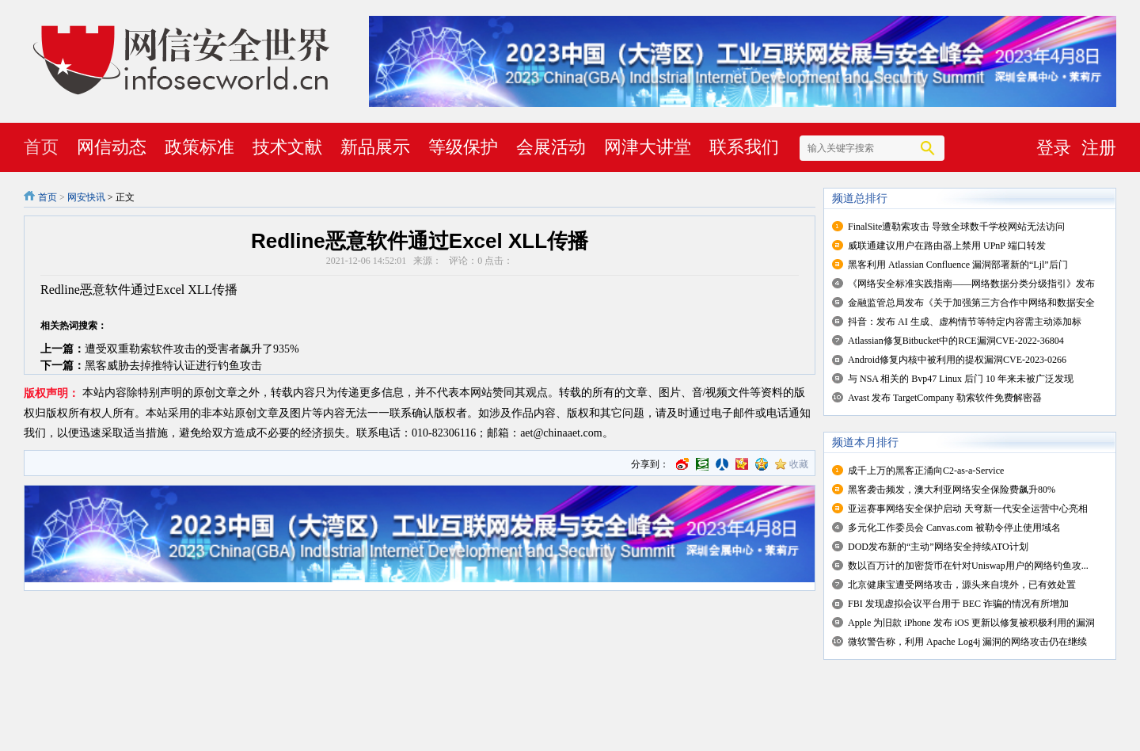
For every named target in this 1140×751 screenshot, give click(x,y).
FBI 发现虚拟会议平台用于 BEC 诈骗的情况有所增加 (958, 603)
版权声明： (51, 393)
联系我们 (744, 147)
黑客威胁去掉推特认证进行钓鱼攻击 (173, 366)
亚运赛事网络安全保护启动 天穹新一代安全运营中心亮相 (968, 508)
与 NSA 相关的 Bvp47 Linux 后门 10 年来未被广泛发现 (961, 378)
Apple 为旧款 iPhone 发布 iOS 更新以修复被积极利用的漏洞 (971, 622)
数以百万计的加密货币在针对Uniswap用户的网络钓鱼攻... (968, 565)
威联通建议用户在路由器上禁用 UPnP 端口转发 (947, 245)
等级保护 (463, 147)
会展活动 (551, 147)
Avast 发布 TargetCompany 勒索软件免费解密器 (945, 397)
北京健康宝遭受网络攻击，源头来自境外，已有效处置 (962, 584)
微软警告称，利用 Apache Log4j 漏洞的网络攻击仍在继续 (967, 641)
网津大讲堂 (647, 147)
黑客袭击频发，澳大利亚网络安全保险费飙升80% (951, 489)
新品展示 (375, 147)
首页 (41, 147)
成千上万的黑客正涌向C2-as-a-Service (926, 470)
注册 (1098, 148)
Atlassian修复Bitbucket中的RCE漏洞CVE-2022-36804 (956, 340)
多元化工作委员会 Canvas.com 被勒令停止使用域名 (954, 527)
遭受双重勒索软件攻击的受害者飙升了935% (192, 349)
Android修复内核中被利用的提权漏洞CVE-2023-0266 (957, 359)
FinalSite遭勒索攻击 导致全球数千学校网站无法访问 (956, 226)
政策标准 (199, 147)
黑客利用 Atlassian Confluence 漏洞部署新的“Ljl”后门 (958, 264)
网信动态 (111, 147)
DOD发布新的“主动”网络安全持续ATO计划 (938, 546)
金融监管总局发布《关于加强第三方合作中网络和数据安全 (971, 302)
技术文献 (287, 147)
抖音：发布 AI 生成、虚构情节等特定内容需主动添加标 (964, 321)
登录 (1053, 148)
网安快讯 (86, 197)
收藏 (798, 464)
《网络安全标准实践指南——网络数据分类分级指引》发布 (971, 283)
